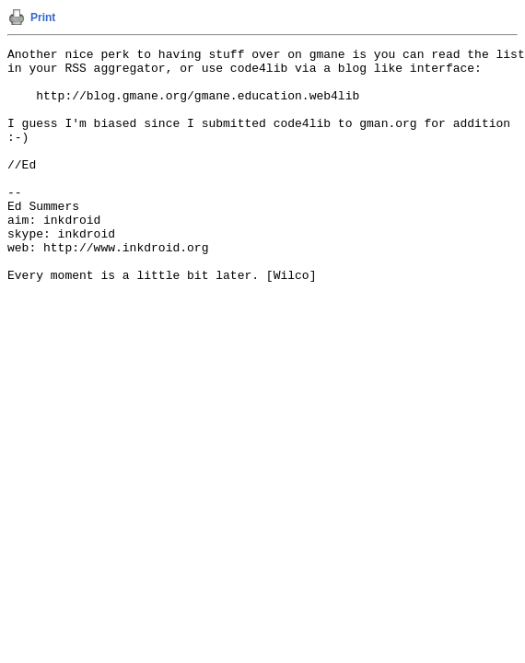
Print (42, 17)
